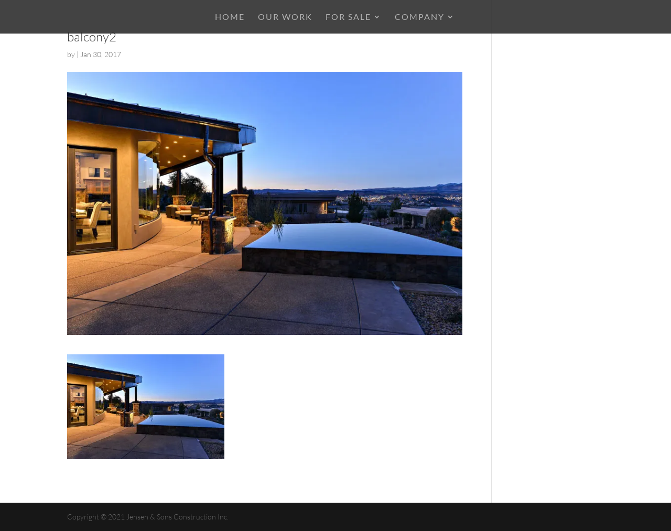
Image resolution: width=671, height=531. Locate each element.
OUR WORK (285, 17)
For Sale (348, 17)
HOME (230, 17)
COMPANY (420, 17)
